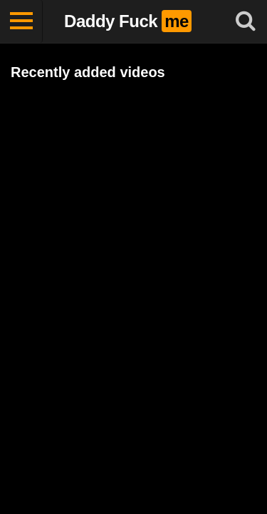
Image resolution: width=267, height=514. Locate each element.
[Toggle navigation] (21, 21)
